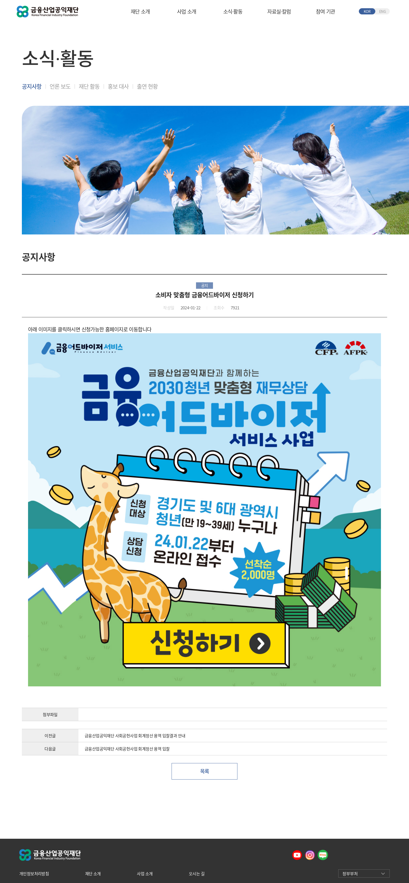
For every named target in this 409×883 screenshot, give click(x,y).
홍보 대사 (118, 86)
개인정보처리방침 (34, 873)
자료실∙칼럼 (279, 11)
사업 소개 (186, 11)
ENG (382, 11)
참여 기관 (325, 11)
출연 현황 (147, 86)
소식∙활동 (232, 11)
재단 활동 (89, 86)
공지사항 (31, 86)
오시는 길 (196, 873)
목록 (204, 771)
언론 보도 (60, 86)
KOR (367, 11)
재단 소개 (140, 11)
